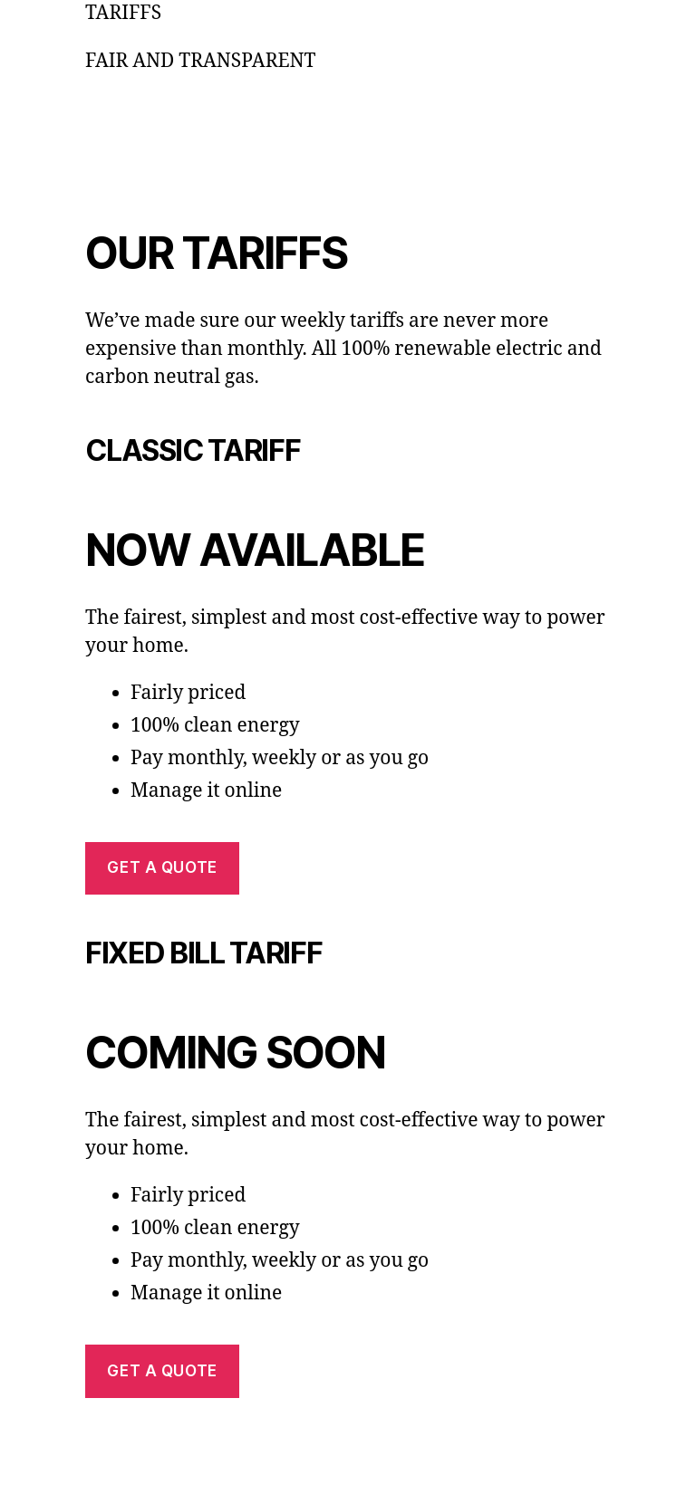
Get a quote (162, 867)
